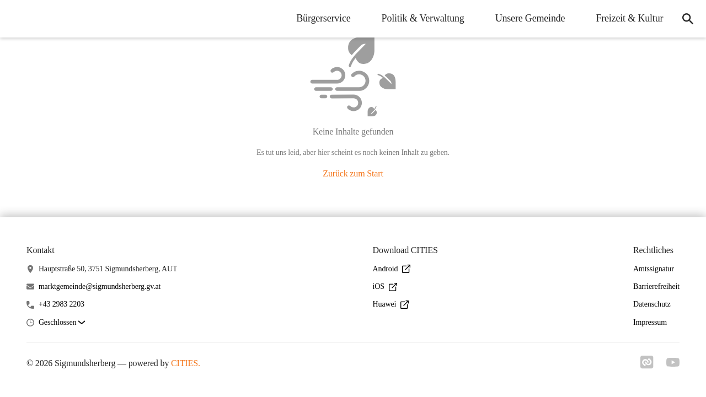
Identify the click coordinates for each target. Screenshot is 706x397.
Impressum (650, 322)
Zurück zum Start (353, 173)
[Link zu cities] (646, 365)
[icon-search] (687, 18)
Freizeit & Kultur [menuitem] (628, 18)
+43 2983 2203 (61, 304)
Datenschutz (652, 304)
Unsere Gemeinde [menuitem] (529, 18)
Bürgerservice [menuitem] (322, 18)
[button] (62, 323)
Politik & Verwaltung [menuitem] (421, 18)
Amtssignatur (653, 269)
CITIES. (185, 363)
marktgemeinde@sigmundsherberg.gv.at (100, 286)
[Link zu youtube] (673, 363)
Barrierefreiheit (656, 286)
